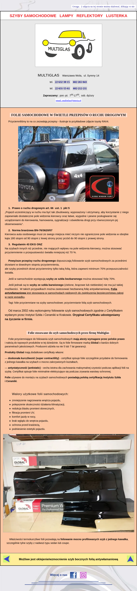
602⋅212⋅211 (80, 88)
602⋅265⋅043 (80, 82)
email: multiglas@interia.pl (68, 100)
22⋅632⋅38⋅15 (62, 82)
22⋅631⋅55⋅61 (62, 88)
